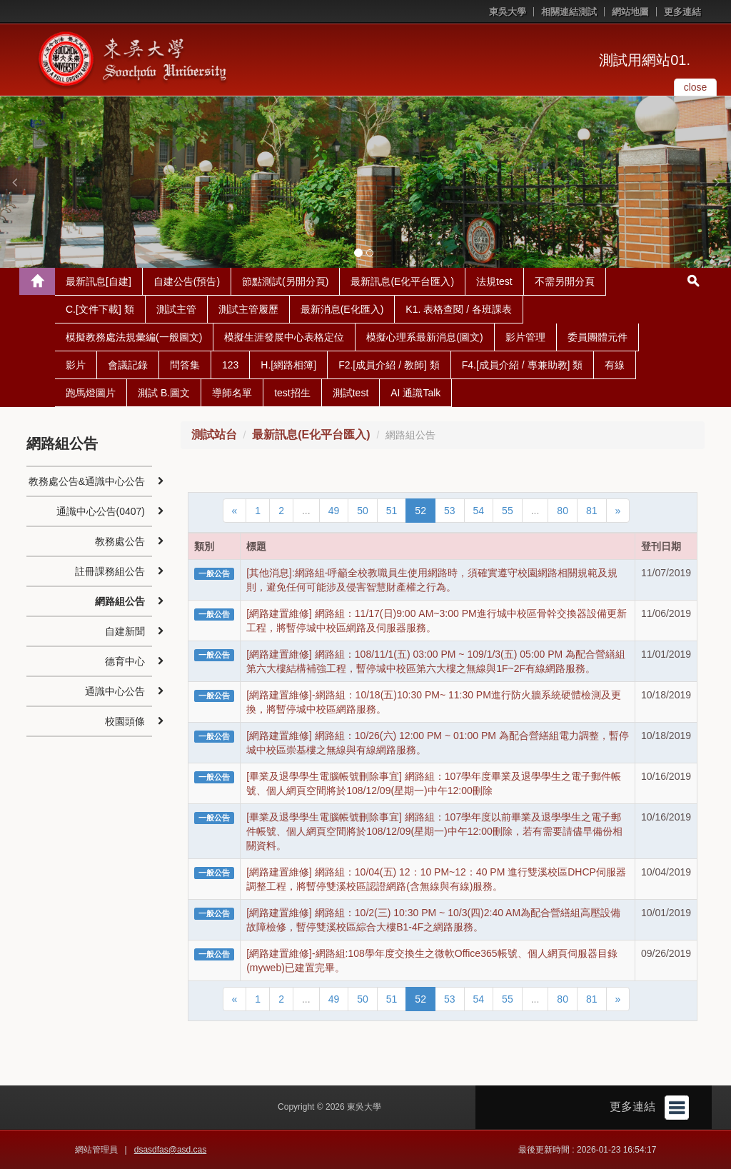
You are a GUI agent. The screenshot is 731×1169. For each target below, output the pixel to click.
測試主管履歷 (248, 309)
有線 (615, 365)
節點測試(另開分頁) (285, 281)
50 (362, 510)
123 (230, 365)
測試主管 (176, 309)
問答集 (185, 365)
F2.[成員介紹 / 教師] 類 (389, 365)
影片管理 (525, 337)
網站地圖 (630, 11)
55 (507, 510)
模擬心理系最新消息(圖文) (424, 337)
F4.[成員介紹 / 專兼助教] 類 (522, 365)
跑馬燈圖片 (91, 392)
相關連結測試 (569, 11)
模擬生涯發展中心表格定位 (284, 337)
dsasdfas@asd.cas (170, 1150)
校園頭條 (125, 721)
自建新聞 (125, 631)
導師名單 (232, 392)
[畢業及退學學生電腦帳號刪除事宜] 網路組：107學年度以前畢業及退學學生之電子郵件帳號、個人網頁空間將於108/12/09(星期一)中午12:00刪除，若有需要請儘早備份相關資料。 (434, 831)
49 (334, 510)
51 (392, 510)
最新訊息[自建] (98, 281)
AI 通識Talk (415, 392)
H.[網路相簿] (288, 365)
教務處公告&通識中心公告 (87, 481)
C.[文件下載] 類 (100, 309)
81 (592, 510)
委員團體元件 (597, 337)
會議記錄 (128, 365)
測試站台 (214, 434)
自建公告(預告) (186, 281)
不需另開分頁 (565, 281)
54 (479, 510)
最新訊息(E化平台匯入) (402, 281)
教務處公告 (120, 541)
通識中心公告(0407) (100, 511)
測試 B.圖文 (164, 392)
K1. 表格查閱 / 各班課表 (458, 309)
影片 (76, 365)
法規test (494, 281)
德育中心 (125, 661)
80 (562, 510)
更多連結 (682, 11)
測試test (351, 392)
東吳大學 (507, 11)
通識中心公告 (115, 691)
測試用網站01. (644, 60)
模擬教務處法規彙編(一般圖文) (134, 337)
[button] (14, 182)
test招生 (292, 392)
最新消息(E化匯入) (342, 309)
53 (449, 510)
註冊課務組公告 (110, 571)
